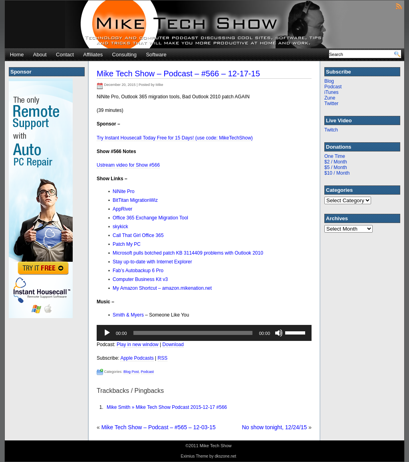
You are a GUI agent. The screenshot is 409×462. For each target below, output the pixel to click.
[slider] (193, 333)
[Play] (107, 333)
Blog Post (131, 372)
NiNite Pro (124, 191)
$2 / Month (335, 162)
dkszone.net (225, 456)
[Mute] (279, 333)
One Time (334, 156)
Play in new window (138, 344)
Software (156, 55)
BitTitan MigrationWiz (135, 200)
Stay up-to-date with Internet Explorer (152, 262)
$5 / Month (335, 167)
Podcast (147, 372)
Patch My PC (127, 244)
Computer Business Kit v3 (140, 279)
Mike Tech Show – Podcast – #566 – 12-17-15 (178, 73)
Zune (329, 98)
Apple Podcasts (136, 358)
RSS (163, 358)
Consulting (124, 55)
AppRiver (122, 209)
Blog (329, 81)
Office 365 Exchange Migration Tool (150, 218)
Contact (65, 55)
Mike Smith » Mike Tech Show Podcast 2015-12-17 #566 (167, 407)
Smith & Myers (129, 315)
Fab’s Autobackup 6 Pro (138, 270)
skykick (120, 226)
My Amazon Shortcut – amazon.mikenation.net (162, 288)
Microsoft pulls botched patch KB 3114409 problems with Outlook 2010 (188, 253)
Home (17, 55)
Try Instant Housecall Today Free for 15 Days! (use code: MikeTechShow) (175, 138)
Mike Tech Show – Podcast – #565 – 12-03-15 (158, 427)
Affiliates (93, 55)
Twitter (331, 103)
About (40, 55)
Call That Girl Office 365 (138, 235)
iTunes (331, 92)
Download (173, 344)
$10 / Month (336, 173)
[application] (204, 333)
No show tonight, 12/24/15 (274, 427)
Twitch (331, 130)
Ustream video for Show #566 (128, 165)
